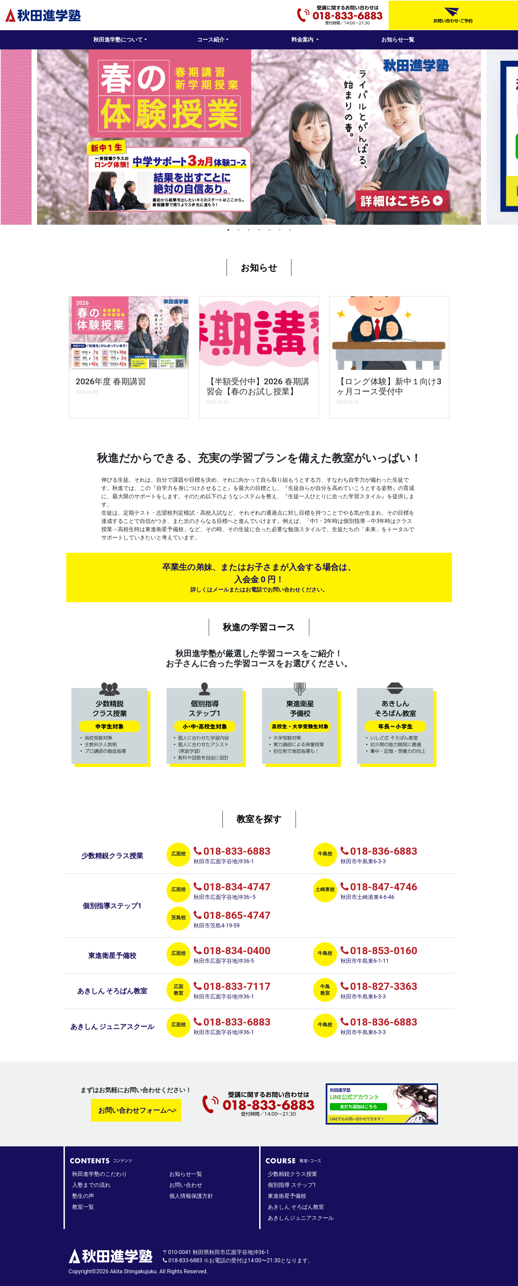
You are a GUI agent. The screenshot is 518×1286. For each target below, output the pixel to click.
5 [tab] (269, 229)
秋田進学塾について (118, 39)
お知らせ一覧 (397, 39)
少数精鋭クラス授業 (292, 1174)
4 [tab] (259, 229)
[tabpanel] (259, 137)
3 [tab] (248, 229)
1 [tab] (228, 229)
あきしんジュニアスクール (301, 1218)
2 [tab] (238, 229)
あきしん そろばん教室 (296, 1207)
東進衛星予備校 (287, 1196)
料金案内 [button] (303, 39)
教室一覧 (83, 1207)
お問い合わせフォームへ (136, 1110)
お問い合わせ (185, 1185)
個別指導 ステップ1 (292, 1185)
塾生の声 (83, 1196)
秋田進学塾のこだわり (99, 1174)
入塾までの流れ (91, 1185)
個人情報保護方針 (191, 1196)
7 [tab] (290, 229)
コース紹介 (211, 39)
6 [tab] (279, 229)
